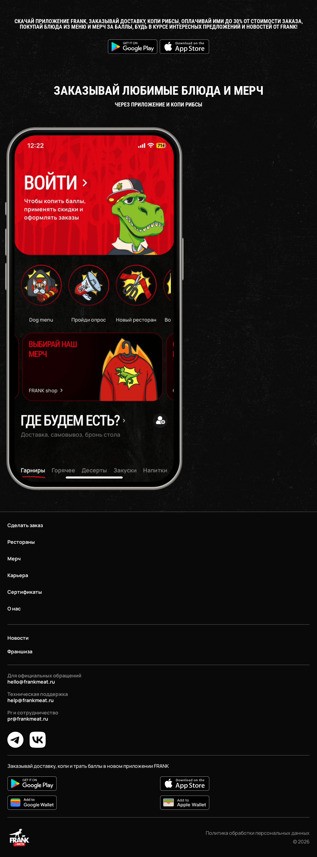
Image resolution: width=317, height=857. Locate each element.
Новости (18, 637)
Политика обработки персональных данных (258, 833)
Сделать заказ (25, 525)
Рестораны (21, 542)
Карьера (17, 575)
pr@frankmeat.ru (27, 718)
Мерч (14, 558)
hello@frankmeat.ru (31, 681)
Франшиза (19, 651)
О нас (14, 608)
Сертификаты (24, 592)
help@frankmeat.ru (30, 700)
